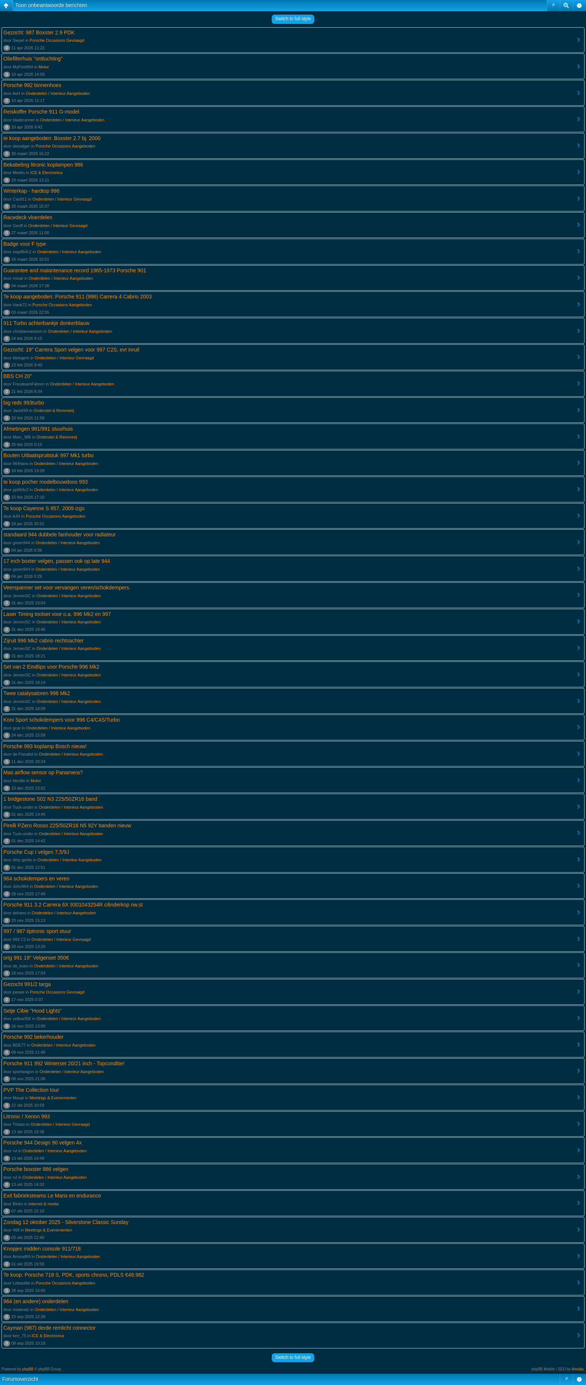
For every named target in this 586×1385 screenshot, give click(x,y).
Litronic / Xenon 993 (26, 1116)
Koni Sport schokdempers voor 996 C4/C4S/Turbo (61, 720)
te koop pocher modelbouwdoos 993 (45, 482)
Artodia (578, 1369)
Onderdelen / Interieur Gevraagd (62, 199)
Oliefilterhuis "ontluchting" (33, 59)
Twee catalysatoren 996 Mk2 (36, 693)
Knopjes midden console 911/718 (42, 1249)
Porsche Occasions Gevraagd (57, 40)
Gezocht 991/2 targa (27, 984)
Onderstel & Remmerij (54, 410)
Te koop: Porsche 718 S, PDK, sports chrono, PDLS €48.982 (73, 1275)
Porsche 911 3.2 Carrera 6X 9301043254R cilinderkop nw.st (73, 905)
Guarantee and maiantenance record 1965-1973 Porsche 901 (74, 270)
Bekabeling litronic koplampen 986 (43, 165)
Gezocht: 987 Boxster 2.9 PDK (39, 32)
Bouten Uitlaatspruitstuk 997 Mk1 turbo (48, 455)
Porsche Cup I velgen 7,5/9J (36, 852)
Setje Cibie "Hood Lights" (32, 1011)
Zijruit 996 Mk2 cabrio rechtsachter (43, 641)
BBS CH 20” (17, 376)
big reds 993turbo (23, 403)
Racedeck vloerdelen (27, 217)
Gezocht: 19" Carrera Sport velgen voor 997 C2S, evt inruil (71, 350)
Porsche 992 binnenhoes (32, 85)
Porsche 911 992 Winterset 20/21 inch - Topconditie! (63, 1063)
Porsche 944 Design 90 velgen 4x (42, 1143)
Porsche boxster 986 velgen (35, 1169)
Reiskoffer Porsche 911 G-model (41, 112)
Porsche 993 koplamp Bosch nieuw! (45, 746)
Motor (43, 67)
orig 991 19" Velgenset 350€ (36, 958)
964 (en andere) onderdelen (35, 1301)
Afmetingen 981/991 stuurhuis (38, 429)
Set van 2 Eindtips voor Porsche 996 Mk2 (51, 667)
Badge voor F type (24, 244)
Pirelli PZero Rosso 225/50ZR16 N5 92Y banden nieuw (67, 825)
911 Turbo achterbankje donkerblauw (46, 323)
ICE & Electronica (46, 172)
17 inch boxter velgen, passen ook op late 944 (56, 561)
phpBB (28, 1369)
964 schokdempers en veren (36, 878)
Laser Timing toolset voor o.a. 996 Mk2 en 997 (57, 614)
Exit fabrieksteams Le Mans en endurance (52, 1196)
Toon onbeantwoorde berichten (51, 5)
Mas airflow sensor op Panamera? (43, 772)
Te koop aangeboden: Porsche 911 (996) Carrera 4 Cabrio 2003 (77, 297)
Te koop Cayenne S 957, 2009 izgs (43, 508)
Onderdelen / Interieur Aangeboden (58, 93)
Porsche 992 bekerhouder (33, 1037)
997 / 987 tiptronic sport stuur (37, 931)
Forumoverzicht (20, 1379)
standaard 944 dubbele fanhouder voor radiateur (59, 534)
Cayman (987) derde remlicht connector (49, 1328)
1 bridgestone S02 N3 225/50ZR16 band (50, 799)
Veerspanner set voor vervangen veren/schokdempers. (66, 588)
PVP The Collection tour (31, 1090)
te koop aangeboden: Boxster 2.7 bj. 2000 (52, 138)
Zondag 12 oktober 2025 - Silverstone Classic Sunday (66, 1222)
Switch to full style (293, 18)
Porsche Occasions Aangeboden (65, 146)
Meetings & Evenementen (53, 1098)
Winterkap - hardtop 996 (31, 191)
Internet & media (43, 1204)
